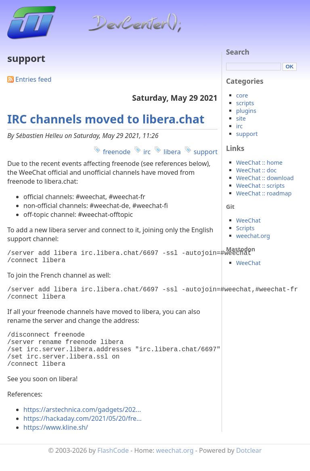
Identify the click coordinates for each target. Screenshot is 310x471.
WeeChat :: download (265, 178)
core (242, 95)
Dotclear (249, 464)
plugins (246, 111)
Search (237, 52)
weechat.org (253, 236)
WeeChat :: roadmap (263, 193)
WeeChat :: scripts (260, 185)
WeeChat (248, 220)
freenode (116, 151)
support (206, 151)
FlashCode (113, 464)
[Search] (253, 66)
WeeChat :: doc (256, 170)
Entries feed (33, 79)
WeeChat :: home (259, 162)
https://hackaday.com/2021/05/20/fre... (82, 433)
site (241, 118)
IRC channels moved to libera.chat (105, 119)
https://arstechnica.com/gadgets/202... (82, 424)
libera (171, 151)
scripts (245, 103)
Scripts (245, 228)
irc (147, 151)
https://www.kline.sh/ (55, 441)
